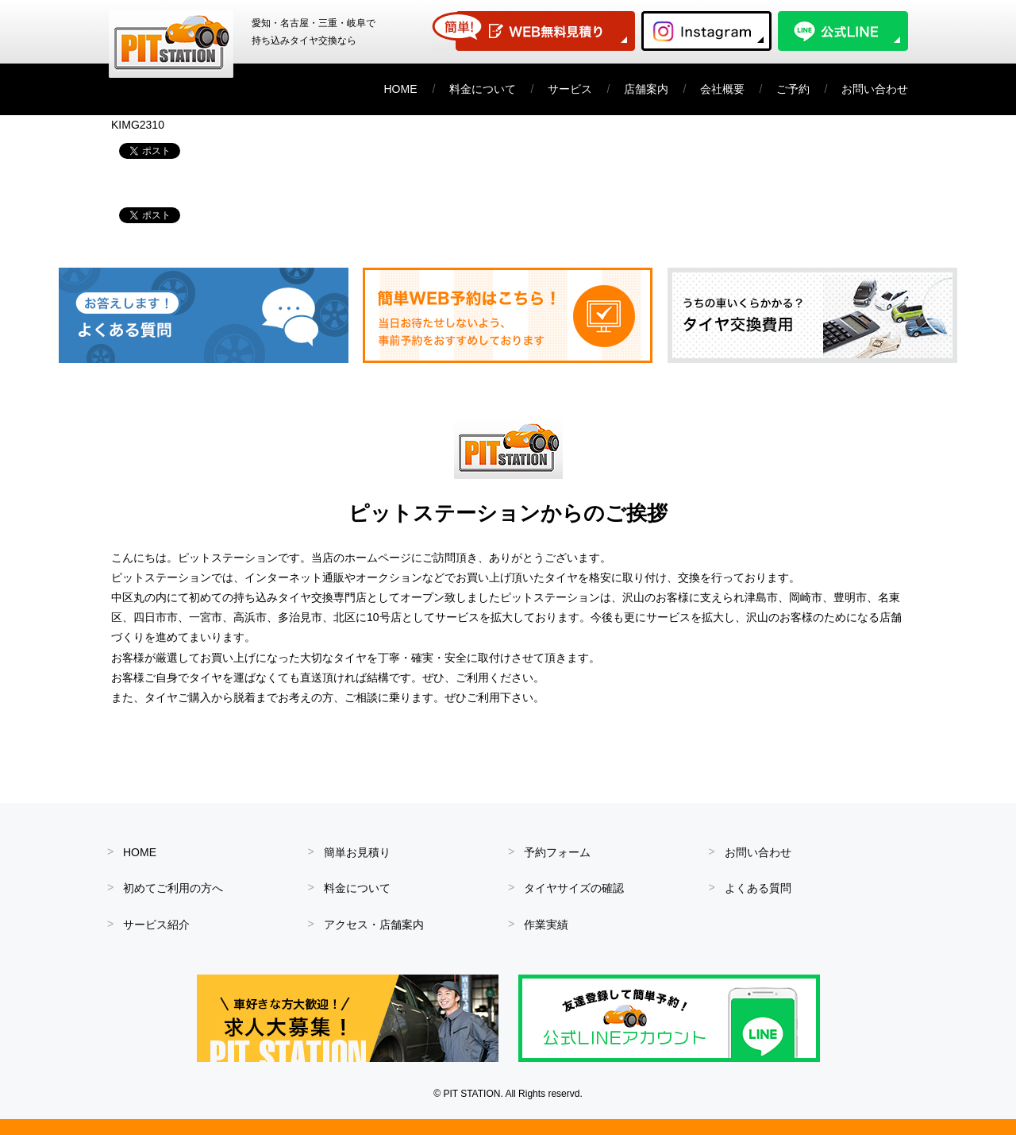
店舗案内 (646, 89)
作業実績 (546, 924)
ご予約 (793, 89)
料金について (482, 89)
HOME (401, 89)
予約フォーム (557, 852)
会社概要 (722, 89)
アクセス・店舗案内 (374, 924)
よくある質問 (758, 888)
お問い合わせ (874, 89)
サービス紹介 (156, 924)
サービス (570, 89)
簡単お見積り (357, 852)
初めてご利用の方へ (173, 888)
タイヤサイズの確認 (574, 888)
